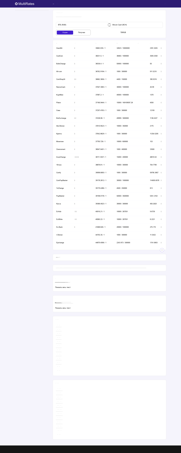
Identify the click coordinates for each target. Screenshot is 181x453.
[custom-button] (82, 25)
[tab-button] (65, 33)
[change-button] (109, 24)
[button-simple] (63, 48)
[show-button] (162, 250)
